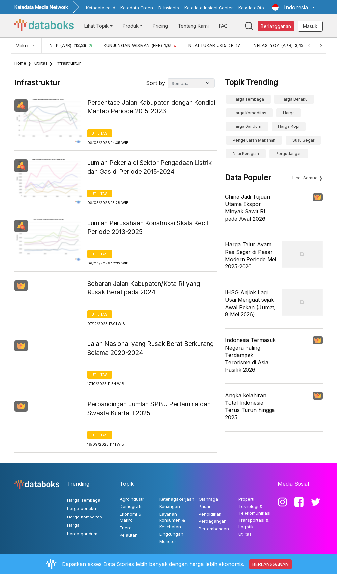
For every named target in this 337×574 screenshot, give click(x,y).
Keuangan (169, 506)
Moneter (167, 541)
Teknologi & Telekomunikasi (254, 510)
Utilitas (41, 63)
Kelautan (129, 535)
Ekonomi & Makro (130, 517)
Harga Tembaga (248, 99)
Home (20, 63)
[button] (293, 7)
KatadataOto (251, 7)
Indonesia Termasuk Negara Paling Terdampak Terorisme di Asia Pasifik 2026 (250, 355)
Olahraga (208, 499)
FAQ (223, 26)
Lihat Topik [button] (96, 26)
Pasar (205, 506)
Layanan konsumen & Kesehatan (172, 520)
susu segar (303, 140)
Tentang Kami (193, 26)
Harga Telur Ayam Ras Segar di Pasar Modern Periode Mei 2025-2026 (250, 255)
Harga (289, 112)
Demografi (130, 506)
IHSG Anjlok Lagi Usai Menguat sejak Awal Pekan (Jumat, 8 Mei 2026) (250, 303)
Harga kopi (288, 126)
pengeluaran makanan (254, 140)
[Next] (320, 45)
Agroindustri (132, 499)
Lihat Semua (305, 177)
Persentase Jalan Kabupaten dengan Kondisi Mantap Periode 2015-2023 (151, 107)
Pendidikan (210, 514)
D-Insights (168, 7)
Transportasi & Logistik (253, 523)
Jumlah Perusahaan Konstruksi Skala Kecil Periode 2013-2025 (147, 227)
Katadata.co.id (100, 7)
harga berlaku (294, 99)
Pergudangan (289, 153)
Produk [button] (130, 26)
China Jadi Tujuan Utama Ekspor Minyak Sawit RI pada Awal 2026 (247, 208)
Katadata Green (136, 7)
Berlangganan (276, 26)
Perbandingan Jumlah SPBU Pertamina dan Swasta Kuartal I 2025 (149, 409)
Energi (126, 527)
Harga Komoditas (249, 112)
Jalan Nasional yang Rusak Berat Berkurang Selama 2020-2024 (150, 348)
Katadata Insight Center (208, 7)
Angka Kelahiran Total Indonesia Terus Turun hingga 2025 (250, 406)
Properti (246, 499)
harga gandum (247, 126)
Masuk (310, 26)
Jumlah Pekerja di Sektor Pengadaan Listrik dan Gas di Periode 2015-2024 (149, 167)
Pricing (160, 26)
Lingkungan (171, 534)
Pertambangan (214, 528)
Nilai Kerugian (246, 153)
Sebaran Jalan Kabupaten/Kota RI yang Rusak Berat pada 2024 (143, 288)
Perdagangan (213, 521)
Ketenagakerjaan (176, 499)
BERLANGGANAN (270, 564)
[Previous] (309, 45)
